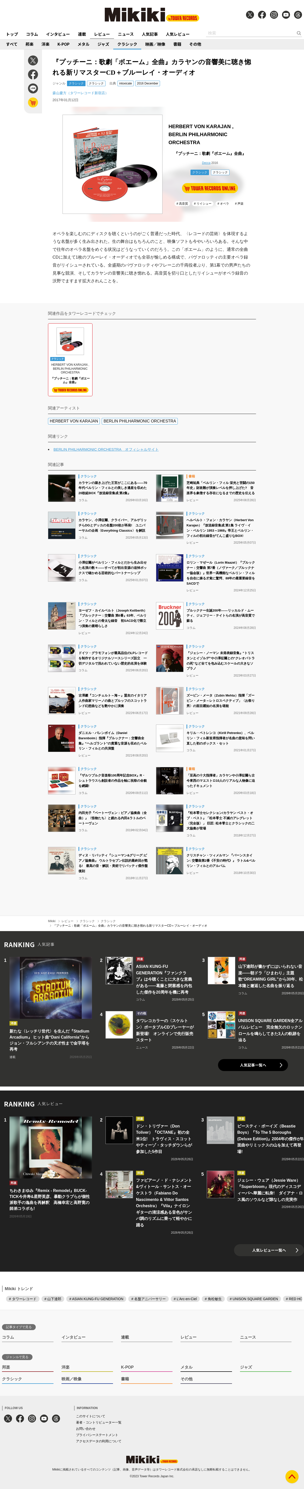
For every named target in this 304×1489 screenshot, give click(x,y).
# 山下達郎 (53, 1299)
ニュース (126, 34)
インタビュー (58, 34)
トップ (12, 34)
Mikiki (52, 921)
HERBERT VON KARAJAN (74, 421)
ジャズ (103, 44)
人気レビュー (178, 34)
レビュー (102, 34)
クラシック (127, 44)
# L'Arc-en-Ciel (185, 1299)
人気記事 (150, 34)
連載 (82, 34)
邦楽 (30, 44)
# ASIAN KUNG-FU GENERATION (96, 1299)
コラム (32, 34)
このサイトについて (90, 1416)
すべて (12, 44)
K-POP (64, 44)
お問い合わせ (86, 1428)
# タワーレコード (22, 1299)
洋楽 (46, 44)
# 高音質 (182, 203)
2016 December (147, 83)
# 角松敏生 (213, 1299)
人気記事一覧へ (253, 1065)
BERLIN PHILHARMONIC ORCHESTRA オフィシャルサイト (106, 449)
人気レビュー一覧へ (269, 1250)
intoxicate (125, 83)
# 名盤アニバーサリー (148, 1299)
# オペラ (223, 203)
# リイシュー (203, 203)
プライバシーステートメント (97, 1435)
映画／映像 (155, 44)
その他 (195, 44)
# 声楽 (239, 203)
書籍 (177, 44)
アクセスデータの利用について (99, 1441)
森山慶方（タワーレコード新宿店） (80, 93)
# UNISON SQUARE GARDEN (254, 1299)
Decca (206, 163)
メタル (84, 44)
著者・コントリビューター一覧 (99, 1422)
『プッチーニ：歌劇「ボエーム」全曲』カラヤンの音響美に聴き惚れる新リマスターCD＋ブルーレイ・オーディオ (130, 925)
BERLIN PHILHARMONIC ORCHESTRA (140, 421)
